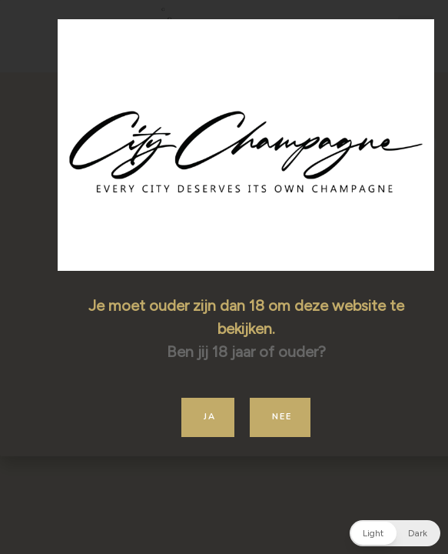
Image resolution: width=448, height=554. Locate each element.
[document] (224, 277)
